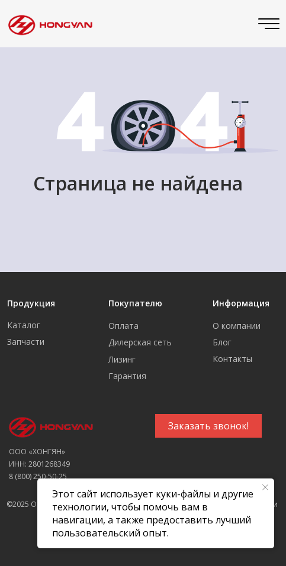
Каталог (23, 325)
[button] (208, 426)
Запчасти (25, 341)
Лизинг (122, 359)
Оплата (123, 325)
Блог (222, 342)
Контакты (232, 358)
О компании (237, 325)
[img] (48, 24)
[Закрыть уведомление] (265, 487)
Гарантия (127, 375)
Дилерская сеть (140, 342)
